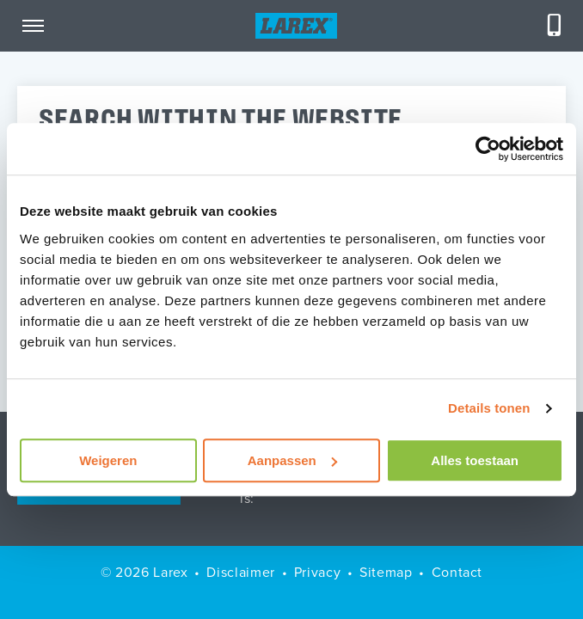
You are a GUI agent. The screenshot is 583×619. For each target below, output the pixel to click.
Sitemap (385, 571)
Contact (457, 571)
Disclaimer (240, 571)
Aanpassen (292, 460)
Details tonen (489, 408)
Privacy (317, 571)
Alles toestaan (475, 460)
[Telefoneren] (554, 26)
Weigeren (108, 460)
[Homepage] (296, 26)
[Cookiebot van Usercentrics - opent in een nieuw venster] (488, 149)
